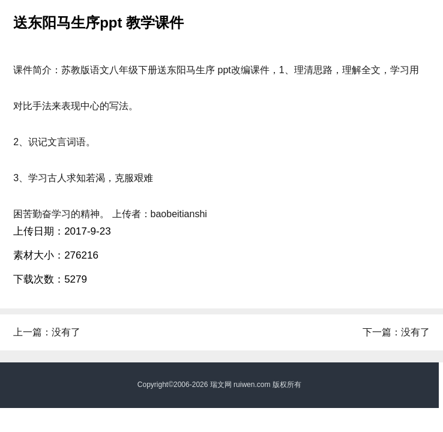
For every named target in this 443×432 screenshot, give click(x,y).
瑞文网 (221, 384)
